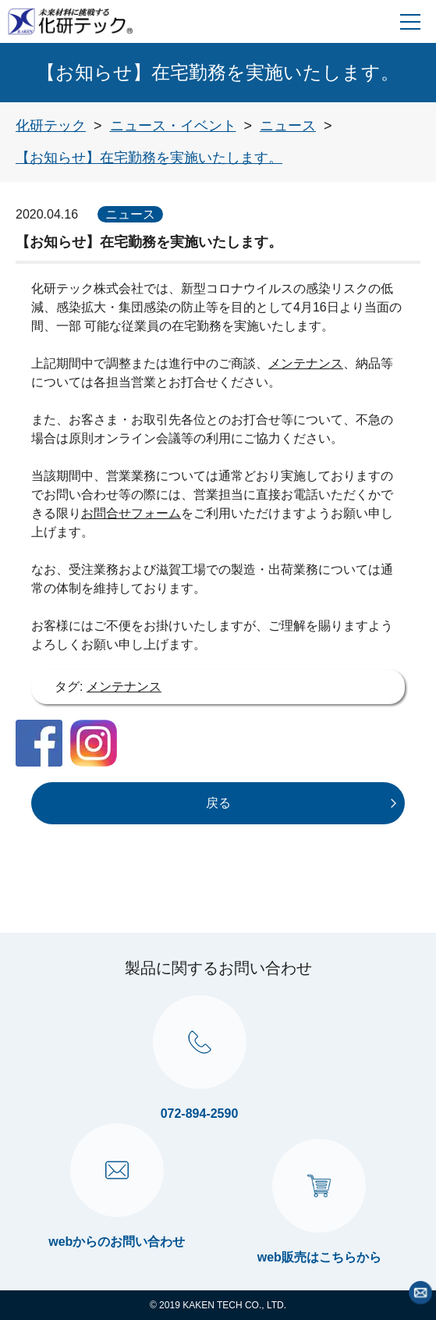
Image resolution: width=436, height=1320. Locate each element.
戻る (218, 802)
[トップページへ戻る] (51, 125)
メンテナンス (305, 363)
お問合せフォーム (131, 513)
